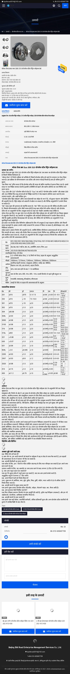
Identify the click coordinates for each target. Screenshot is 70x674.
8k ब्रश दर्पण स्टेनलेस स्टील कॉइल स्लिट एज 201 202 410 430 (18, 622)
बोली (65, 5)
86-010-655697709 (60, 1)
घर (2, 31)
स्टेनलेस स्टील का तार (17, 31)
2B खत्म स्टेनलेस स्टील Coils (11, 509)
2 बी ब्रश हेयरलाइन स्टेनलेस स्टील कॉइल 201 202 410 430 (50, 622)
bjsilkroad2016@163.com (12, 1)
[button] (6, 65)
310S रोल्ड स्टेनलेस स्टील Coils (32, 509)
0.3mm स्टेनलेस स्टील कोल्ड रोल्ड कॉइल (14, 514)
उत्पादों (7, 31)
